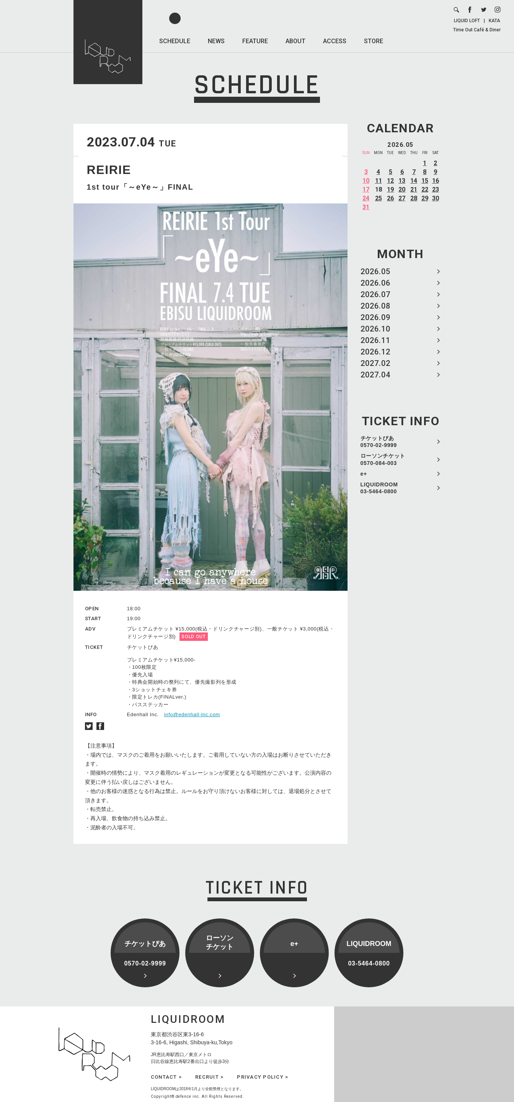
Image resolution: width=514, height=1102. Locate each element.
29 (424, 198)
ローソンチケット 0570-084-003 (383, 459)
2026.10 (375, 329)
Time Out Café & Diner (477, 30)
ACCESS (334, 41)
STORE (373, 41)
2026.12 (375, 352)
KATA (494, 20)
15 (424, 180)
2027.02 (375, 363)
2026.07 (375, 294)
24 (365, 198)
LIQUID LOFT (467, 20)
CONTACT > (166, 1077)
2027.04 (375, 375)
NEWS (216, 41)
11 (378, 180)
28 (413, 198)
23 (435, 189)
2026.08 (375, 306)
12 (390, 180)
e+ (364, 474)
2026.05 (375, 271)
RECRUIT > (209, 1077)
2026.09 (375, 317)
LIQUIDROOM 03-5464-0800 (379, 487)
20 (401, 189)
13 (401, 180)
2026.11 (375, 340)
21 (413, 189)
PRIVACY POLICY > (262, 1077)
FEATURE (255, 41)
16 (435, 180)
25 (378, 198)
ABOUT (295, 41)
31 (365, 207)
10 (365, 180)
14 (413, 180)
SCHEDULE (174, 41)
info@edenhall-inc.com (192, 714)
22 (424, 189)
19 (390, 189)
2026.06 (375, 283)
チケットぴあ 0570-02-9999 (379, 441)
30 (435, 198)
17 (365, 189)
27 (401, 198)
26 (390, 198)
